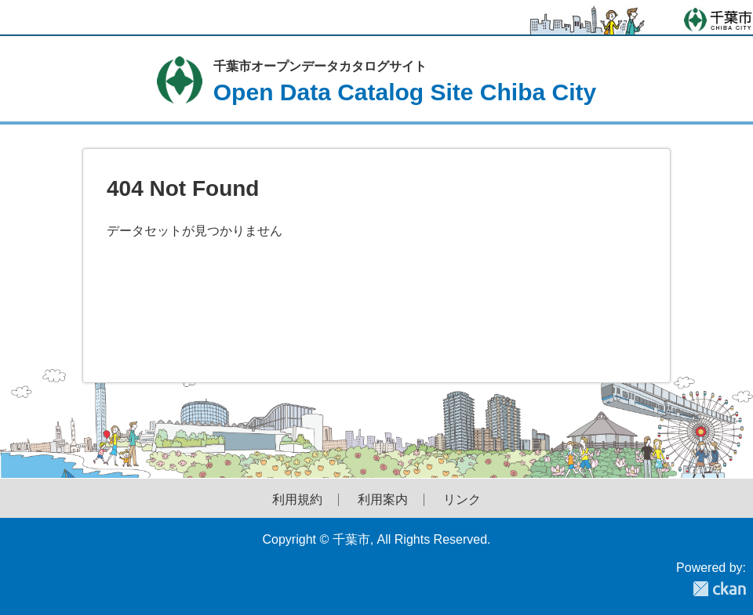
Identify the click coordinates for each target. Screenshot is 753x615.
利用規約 (297, 500)
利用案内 (383, 500)
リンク (462, 500)
